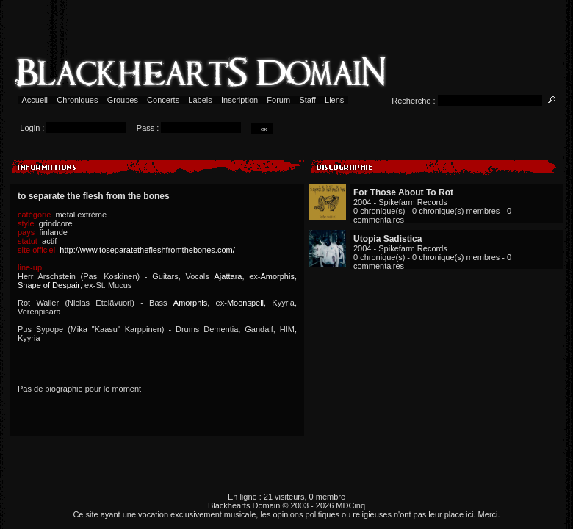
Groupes (123, 100)
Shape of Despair (49, 285)
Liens (334, 100)
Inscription (239, 100)
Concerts (163, 100)
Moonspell (245, 302)
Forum (278, 100)
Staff (307, 100)
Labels (200, 100)
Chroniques (77, 100)
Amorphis (277, 276)
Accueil (35, 100)
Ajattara (228, 276)
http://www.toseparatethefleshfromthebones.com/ (147, 249)
